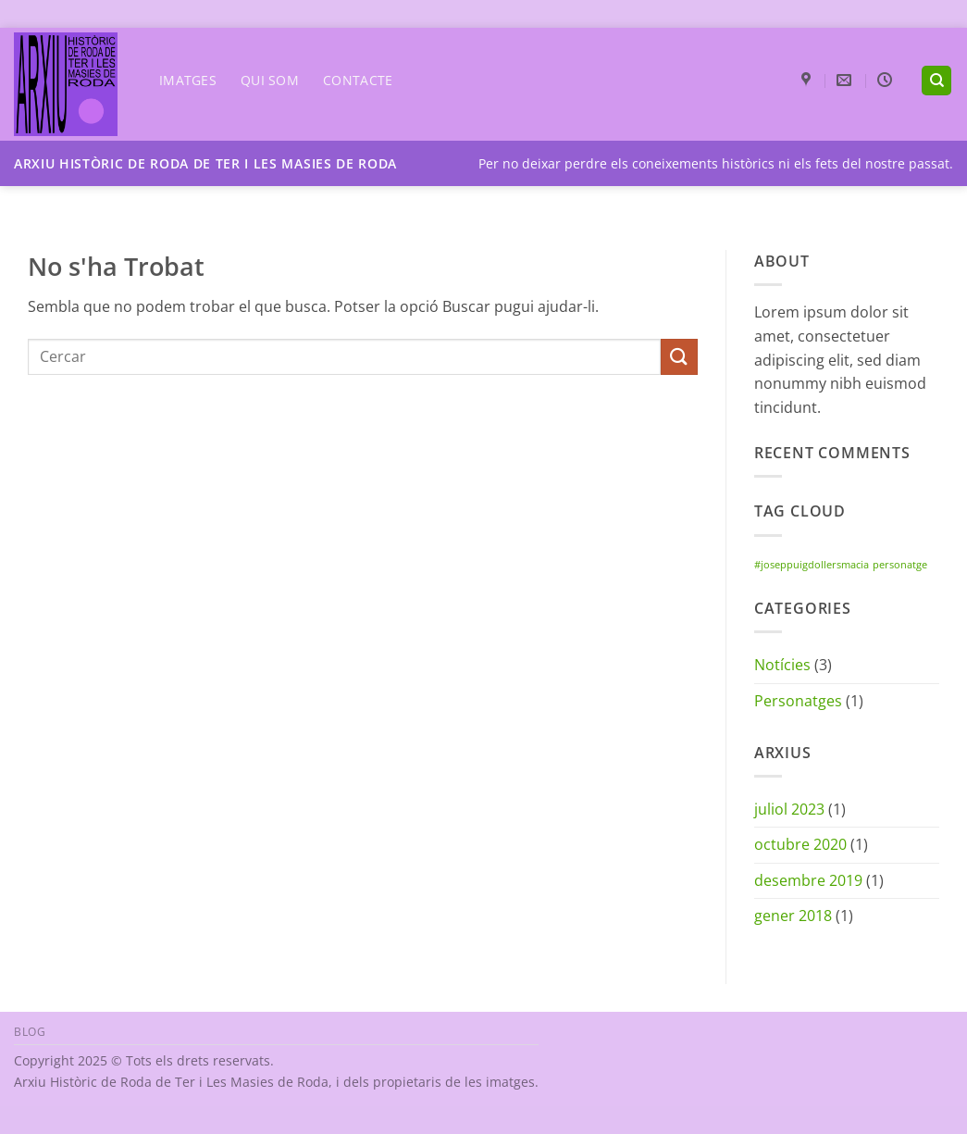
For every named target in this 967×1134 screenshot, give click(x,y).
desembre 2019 (808, 880)
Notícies (782, 664)
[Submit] (679, 357)
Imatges (188, 80)
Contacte (357, 80)
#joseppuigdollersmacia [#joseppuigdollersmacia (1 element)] (811, 564)
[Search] (936, 81)
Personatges (798, 701)
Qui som (270, 80)
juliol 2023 (789, 809)
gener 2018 (793, 915)
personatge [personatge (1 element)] (900, 564)
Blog (29, 1032)
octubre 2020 (800, 844)
